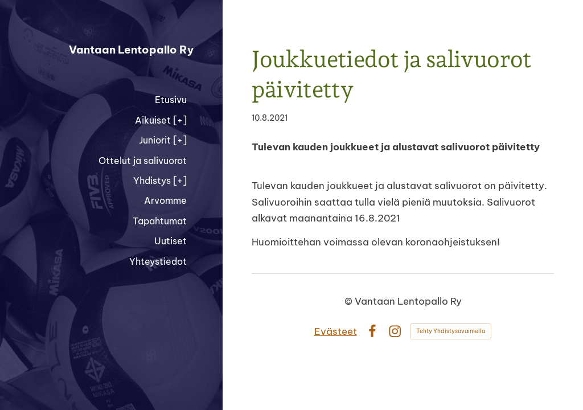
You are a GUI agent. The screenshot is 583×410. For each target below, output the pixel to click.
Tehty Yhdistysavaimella (450, 331)
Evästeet (335, 331)
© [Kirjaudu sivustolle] (349, 301)
